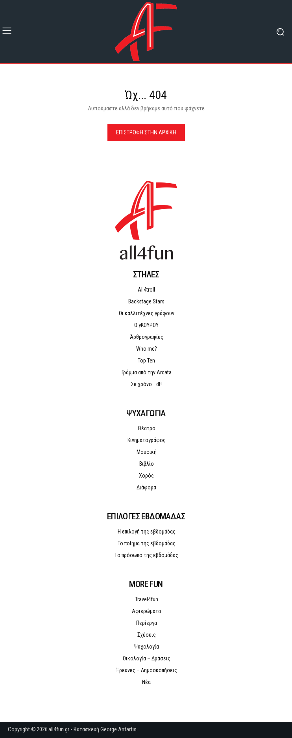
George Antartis (118, 729)
